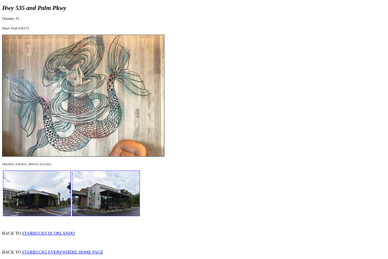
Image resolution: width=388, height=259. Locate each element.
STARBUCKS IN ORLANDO (48, 233)
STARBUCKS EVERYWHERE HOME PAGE (62, 252)
